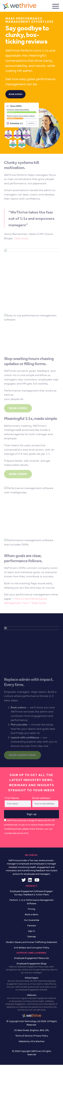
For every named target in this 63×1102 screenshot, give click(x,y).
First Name (12, 798)
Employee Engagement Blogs (31, 968)
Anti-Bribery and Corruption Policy (31, 947)
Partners (31, 925)
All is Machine (37, 1041)
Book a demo (15, 94)
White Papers (31, 984)
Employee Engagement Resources (31, 958)
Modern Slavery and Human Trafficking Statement (31, 942)
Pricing (31, 909)
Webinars (31, 1002)
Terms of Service (24, 1035)
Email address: (45, 801)
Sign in (31, 931)
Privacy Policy (41, 1035)
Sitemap (31, 936)
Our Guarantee (31, 920)
